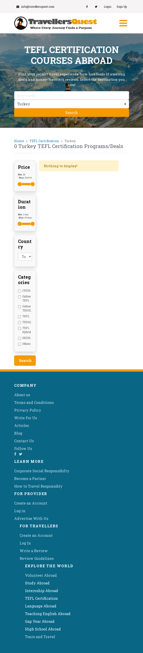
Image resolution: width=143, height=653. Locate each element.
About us (22, 394)
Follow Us (23, 448)
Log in (19, 510)
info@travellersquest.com (35, 6)
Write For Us (25, 417)
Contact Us (24, 440)
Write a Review (34, 550)
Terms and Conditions (34, 402)
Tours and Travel (40, 636)
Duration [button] (24, 204)
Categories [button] (24, 279)
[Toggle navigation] (122, 23)
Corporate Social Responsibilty (41, 470)
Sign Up (122, 6)
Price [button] (24, 167)
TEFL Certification (44, 141)
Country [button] (25, 244)
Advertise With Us (31, 518)
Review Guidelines (37, 558)
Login (107, 6)
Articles (21, 425)
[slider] (20, 184)
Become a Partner (30, 478)
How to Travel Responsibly (38, 486)
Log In (25, 543)
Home (19, 141)
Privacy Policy (27, 410)
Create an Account (30, 503)
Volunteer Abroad (41, 575)
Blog (18, 433)
